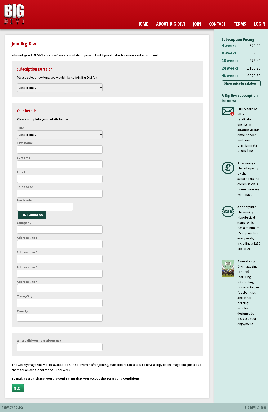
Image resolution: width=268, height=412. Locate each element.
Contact (217, 24)
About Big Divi (170, 24)
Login (259, 24)
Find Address (32, 215)
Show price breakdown (241, 83)
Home (142, 24)
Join (197, 24)
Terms (240, 24)
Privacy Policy (12, 407)
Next (18, 388)
